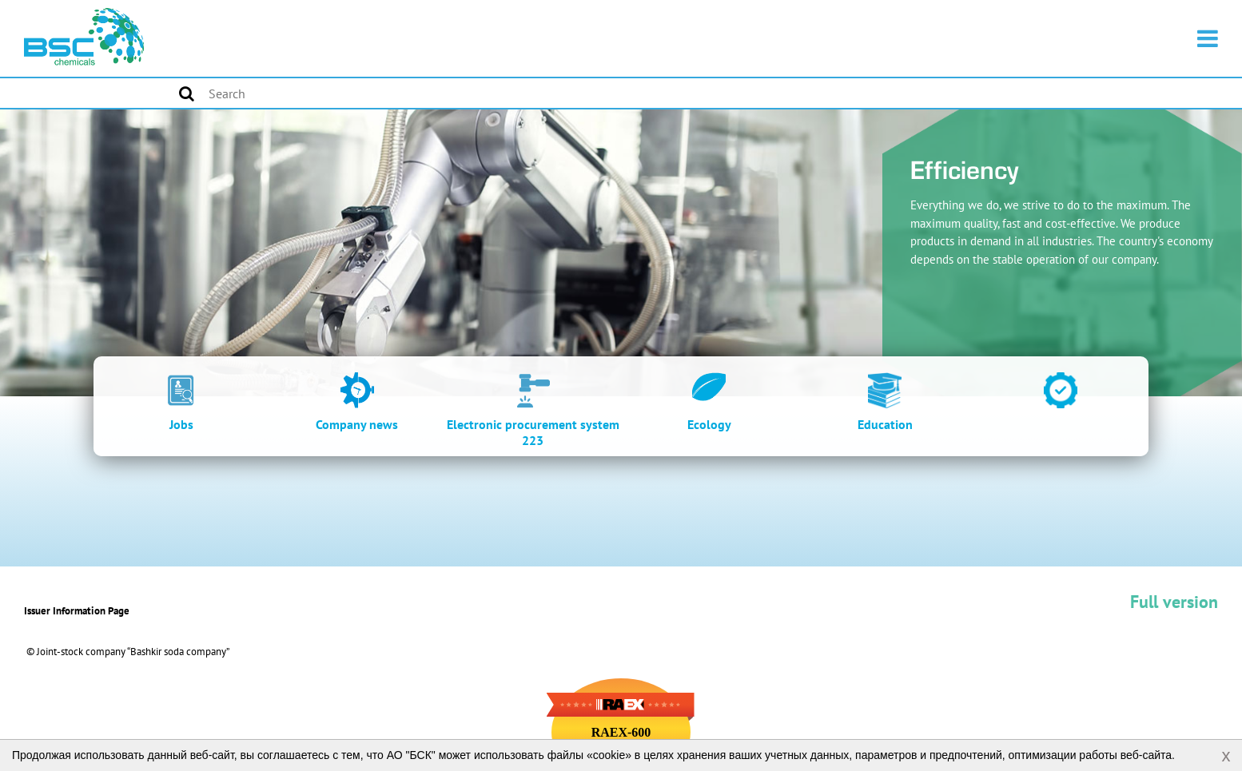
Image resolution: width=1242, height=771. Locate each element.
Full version (1174, 601)
